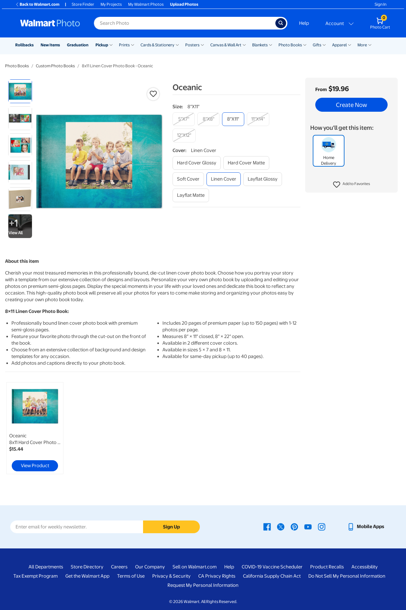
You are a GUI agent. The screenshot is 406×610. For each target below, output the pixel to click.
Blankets (260, 45)
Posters (192, 45)
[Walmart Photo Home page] (50, 23)
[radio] (20, 91)
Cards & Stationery (157, 45)
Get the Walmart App (87, 576)
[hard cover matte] (246, 163)
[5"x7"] (184, 119)
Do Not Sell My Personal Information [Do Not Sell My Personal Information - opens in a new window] (346, 576)
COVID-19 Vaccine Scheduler (272, 567)
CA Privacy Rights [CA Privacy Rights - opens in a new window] (216, 576)
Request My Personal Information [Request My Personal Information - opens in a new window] (203, 585)
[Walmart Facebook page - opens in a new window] (267, 526)
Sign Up (171, 527)
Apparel (339, 45)
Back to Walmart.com (37, 4)
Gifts (317, 45)
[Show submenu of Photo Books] (305, 44)
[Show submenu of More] (370, 44)
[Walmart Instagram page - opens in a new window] (321, 526)
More (362, 45)
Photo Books (290, 45)
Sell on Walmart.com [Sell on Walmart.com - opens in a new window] (195, 567)
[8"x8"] (208, 119)
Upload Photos (184, 4)
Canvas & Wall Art (225, 45)
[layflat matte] (191, 195)
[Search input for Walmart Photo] (184, 23)
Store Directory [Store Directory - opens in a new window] (87, 567)
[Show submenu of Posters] (202, 44)
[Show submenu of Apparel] (349, 44)
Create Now (351, 104)
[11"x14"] (258, 119)
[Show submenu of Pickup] (111, 44)
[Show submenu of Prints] (132, 44)
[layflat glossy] (262, 179)
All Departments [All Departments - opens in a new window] (46, 567)
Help (304, 23)
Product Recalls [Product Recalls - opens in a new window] (327, 567)
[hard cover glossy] (197, 163)
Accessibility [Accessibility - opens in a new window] (364, 567)
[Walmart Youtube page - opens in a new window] (308, 526)
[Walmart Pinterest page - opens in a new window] (294, 526)
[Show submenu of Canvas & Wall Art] (244, 44)
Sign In (380, 4)
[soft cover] (188, 179)
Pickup (101, 45)
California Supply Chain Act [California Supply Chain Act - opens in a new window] (272, 576)
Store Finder (83, 4)
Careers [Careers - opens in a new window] (119, 567)
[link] (35, 428)
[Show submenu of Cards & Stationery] (177, 44)
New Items (50, 45)
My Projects (111, 4)
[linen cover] (223, 179)
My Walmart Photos (146, 4)
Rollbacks (24, 45)
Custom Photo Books (55, 65)
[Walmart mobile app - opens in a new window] (365, 526)
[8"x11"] (233, 119)
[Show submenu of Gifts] (324, 44)
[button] (351, 184)
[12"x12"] (184, 135)
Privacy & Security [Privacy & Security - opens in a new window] (171, 576)
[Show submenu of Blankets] (270, 44)
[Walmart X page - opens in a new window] (281, 526)
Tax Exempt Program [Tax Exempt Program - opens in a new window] (35, 576)
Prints (124, 45)
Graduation (77, 45)
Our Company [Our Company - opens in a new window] (150, 567)
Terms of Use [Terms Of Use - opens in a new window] (131, 576)
